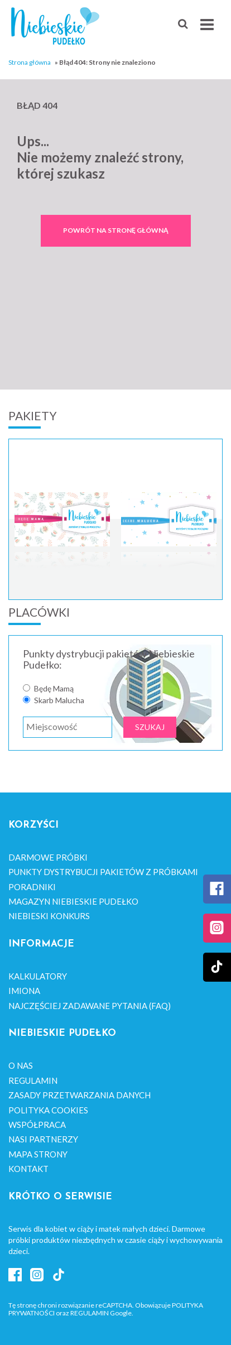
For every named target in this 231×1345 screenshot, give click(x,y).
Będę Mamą (54, 689)
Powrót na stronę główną (116, 230)
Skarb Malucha (59, 700)
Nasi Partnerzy (43, 1139)
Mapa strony (38, 1154)
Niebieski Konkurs (49, 916)
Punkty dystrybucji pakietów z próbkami (103, 872)
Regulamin (32, 1080)
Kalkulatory (37, 976)
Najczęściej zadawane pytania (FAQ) (89, 1006)
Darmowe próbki (48, 857)
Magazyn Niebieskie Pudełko (73, 901)
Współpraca (37, 1125)
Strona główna (29, 62)
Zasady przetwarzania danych (79, 1095)
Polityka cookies (48, 1110)
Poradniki (32, 887)
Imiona (24, 991)
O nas (20, 1065)
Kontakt (28, 1169)
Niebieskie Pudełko (55, 26)
